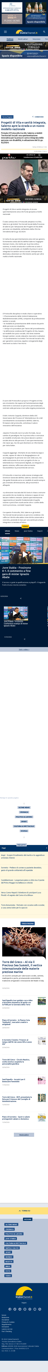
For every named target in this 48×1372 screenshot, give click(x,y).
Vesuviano (36, 39)
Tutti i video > (24, 649)
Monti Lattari (23, 39)
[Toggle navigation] (5, 32)
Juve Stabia (28, 531)
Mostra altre (24, 1135)
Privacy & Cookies (8, 1322)
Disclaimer (5, 1320)
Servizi (4, 1315)
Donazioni (5, 1327)
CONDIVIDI (38, 117)
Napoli (39, 531)
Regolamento (6, 1324)
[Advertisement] (23, 89)
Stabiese (10, 39)
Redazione (5, 1317)
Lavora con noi (7, 1329)
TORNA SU (24, 1211)
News (17, 531)
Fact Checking (7, 1331)
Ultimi (7, 531)
